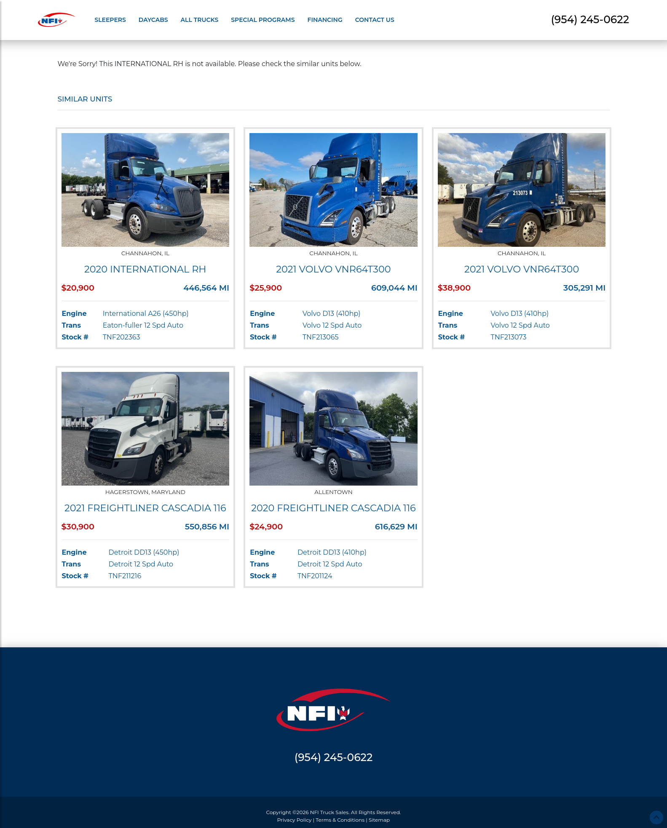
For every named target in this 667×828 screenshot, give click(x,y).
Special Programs (263, 20)
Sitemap (379, 820)
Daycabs (153, 20)
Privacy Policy (294, 820)
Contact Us (374, 20)
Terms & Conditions (340, 820)
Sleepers (110, 20)
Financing (325, 20)
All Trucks (200, 20)
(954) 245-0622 (590, 19)
